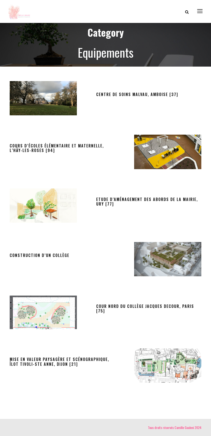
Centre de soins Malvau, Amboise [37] (137, 94)
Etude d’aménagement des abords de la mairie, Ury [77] (147, 201)
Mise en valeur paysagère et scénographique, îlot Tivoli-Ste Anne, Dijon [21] (59, 361)
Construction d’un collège (39, 255)
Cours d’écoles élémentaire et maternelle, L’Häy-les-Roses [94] (57, 148)
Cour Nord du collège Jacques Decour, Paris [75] (145, 308)
